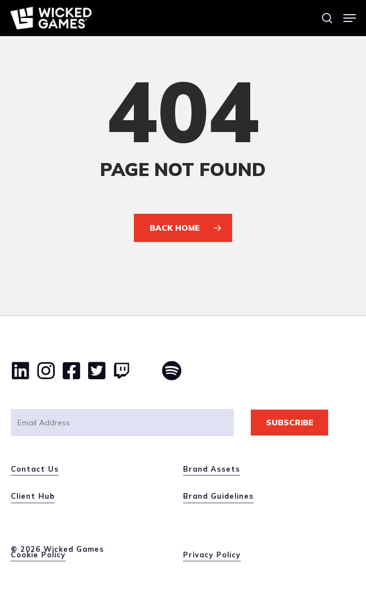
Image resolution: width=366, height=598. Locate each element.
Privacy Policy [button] (212, 554)
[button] (349, 18)
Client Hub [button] (33, 495)
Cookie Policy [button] (38, 554)
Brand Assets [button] (211, 468)
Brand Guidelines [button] (218, 495)
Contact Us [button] (35, 468)
